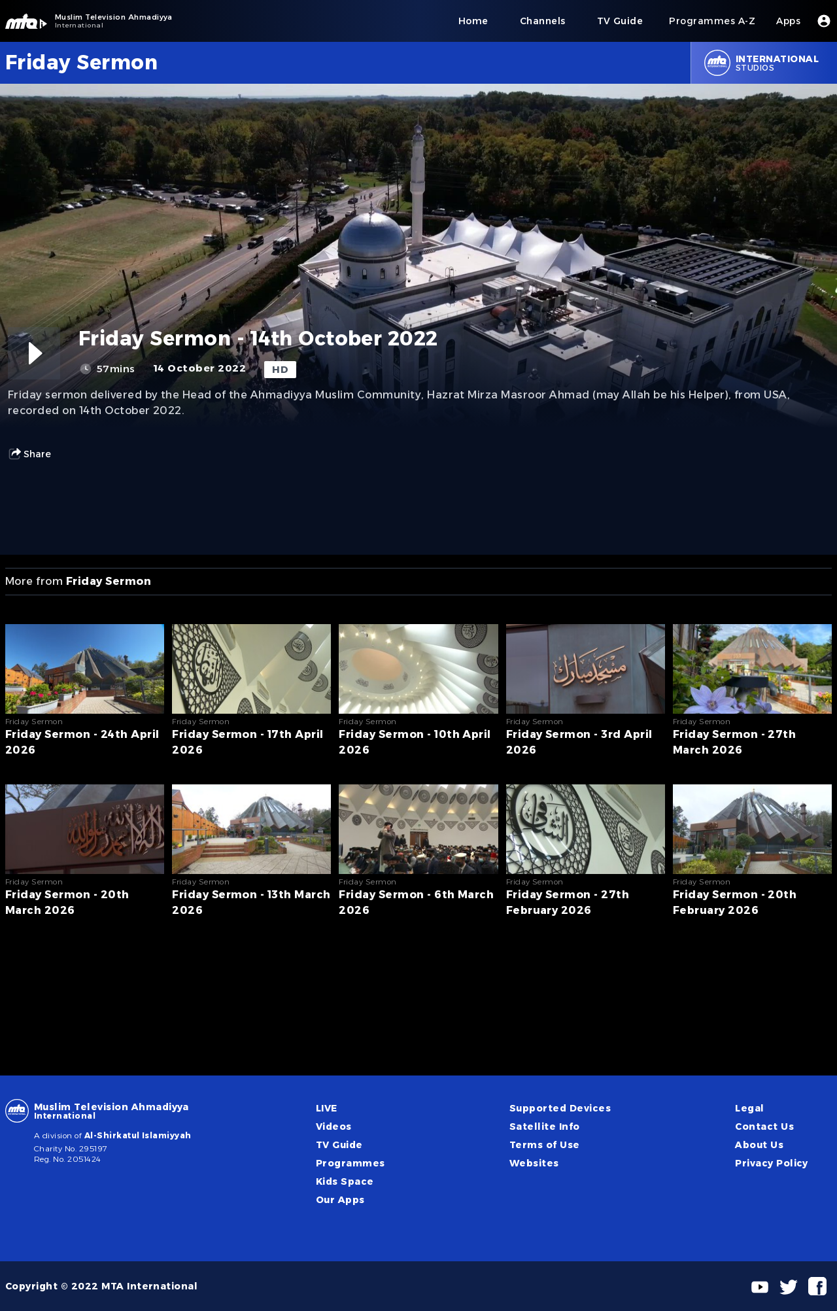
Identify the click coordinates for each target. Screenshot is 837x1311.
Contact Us (764, 1126)
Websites (534, 1163)
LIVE (326, 1108)
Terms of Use (544, 1145)
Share (29, 454)
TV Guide (339, 1145)
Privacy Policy (771, 1163)
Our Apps (340, 1200)
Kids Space (345, 1181)
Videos (334, 1126)
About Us (759, 1145)
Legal (749, 1108)
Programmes (350, 1163)
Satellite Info (544, 1126)
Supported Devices (560, 1108)
